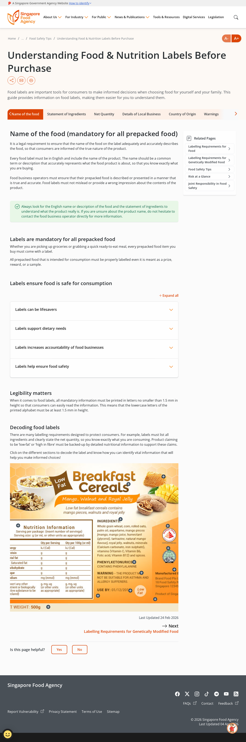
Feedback (228, 703)
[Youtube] (226, 695)
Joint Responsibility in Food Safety (209, 186)
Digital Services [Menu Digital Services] (194, 17)
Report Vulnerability (26, 711)
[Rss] (236, 695)
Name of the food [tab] (25, 114)
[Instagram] (196, 695)
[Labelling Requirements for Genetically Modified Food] (164, 626)
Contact (207, 703)
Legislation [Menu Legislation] (216, 17)
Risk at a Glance (209, 176)
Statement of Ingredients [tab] (66, 114)
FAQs (190, 703)
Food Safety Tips (40, 38)
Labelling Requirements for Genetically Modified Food (209, 160)
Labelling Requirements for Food (209, 148)
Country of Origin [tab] (182, 114)
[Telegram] (216, 695)
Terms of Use (92, 711)
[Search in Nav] (236, 17)
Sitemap (113, 711)
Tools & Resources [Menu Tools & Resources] (166, 17)
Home (12, 38)
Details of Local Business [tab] (141, 114)
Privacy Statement (63, 711)
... (22, 38)
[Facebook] (177, 695)
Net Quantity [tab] (104, 114)
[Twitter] (187, 695)
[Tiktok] (206, 695)
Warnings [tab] (211, 114)
